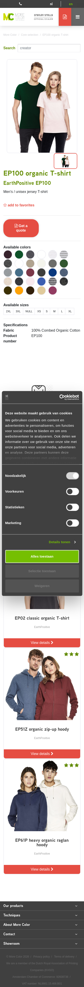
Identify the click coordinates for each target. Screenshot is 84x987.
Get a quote (21, 228)
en (71, 4)
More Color (10, 34)
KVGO (49, 970)
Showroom (40, 943)
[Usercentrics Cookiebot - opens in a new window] (60, 397)
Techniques (40, 915)
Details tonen (59, 542)
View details (42, 643)
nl (51, 4)
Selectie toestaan (42, 571)
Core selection (29, 34)
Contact (40, 934)
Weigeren (42, 586)
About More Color (40, 924)
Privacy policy (42, 956)
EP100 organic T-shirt (55, 34)
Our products (40, 905)
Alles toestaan (42, 556)
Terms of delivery (64, 956)
